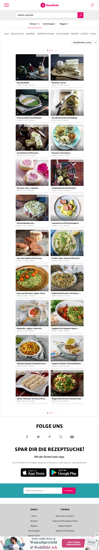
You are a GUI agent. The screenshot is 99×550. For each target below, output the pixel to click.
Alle (6, 34)
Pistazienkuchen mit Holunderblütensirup (25, 223)
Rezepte (34, 521)
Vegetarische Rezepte (65, 531)
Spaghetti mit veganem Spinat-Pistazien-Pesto (65, 328)
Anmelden (69, 491)
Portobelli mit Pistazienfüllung (64, 118)
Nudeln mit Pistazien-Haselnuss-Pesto (66, 293)
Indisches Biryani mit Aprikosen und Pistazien (31, 363)
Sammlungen (34, 531)
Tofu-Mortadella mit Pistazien (29, 258)
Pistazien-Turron (59, 83)
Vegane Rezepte (65, 526)
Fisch (93, 34)
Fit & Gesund (62, 34)
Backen (75, 34)
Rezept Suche (34, 536)
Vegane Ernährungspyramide (65, 521)
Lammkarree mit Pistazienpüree (65, 223)
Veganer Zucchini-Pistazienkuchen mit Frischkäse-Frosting (66, 363)
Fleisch (84, 34)
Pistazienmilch (23, 83)
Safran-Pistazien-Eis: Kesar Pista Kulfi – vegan (31, 399)
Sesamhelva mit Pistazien (27, 153)
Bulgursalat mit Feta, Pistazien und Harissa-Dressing (66, 399)
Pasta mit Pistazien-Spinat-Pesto (31, 293)
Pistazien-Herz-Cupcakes (27, 188)
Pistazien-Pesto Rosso (61, 153)
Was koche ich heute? (65, 516)
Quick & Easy (17, 34)
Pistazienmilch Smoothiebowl (29, 118)
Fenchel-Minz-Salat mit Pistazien (66, 258)
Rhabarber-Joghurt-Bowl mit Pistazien (29, 328)
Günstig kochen (45, 34)
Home (34, 516)
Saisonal (30, 34)
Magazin (34, 526)
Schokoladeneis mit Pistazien (64, 188)
